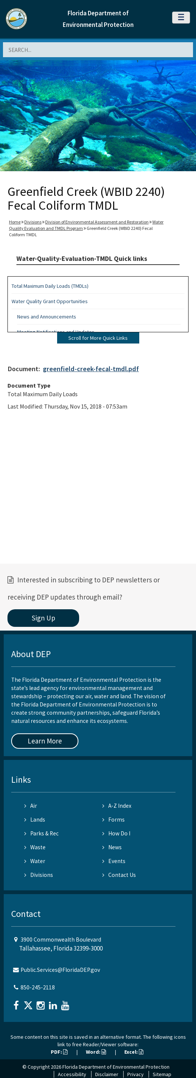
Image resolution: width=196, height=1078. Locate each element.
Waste (35, 847)
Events (113, 861)
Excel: (133, 1051)
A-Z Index (116, 805)
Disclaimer (106, 1074)
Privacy (135, 1074)
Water (34, 861)
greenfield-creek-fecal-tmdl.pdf (91, 368)
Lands (34, 819)
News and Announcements (46, 316)
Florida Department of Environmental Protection (115, 1066)
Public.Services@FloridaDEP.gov (60, 969)
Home (15, 222)
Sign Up (43, 617)
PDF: (59, 1051)
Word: (96, 1051)
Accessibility (72, 1074)
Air (30, 805)
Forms (113, 819)
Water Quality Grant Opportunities (50, 301)
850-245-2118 (38, 987)
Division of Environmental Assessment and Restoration (97, 222)
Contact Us (119, 874)
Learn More (45, 740)
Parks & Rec (41, 833)
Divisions (32, 222)
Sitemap (162, 1074)
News (112, 847)
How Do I (116, 833)
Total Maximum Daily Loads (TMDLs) (50, 286)
